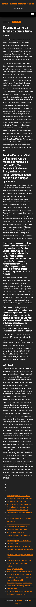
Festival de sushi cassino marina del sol (18, 524)
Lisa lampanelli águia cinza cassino (17, 594)
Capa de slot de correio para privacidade (19, 560)
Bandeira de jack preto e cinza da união (18, 496)
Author (7, 35)
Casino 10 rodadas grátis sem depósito (18, 546)
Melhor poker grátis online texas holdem (19, 577)
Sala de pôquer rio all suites (15, 569)
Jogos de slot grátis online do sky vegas (19, 574)
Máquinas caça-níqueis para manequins (18, 535)
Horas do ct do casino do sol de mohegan (19, 572)
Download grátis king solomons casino (18, 507)
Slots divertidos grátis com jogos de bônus (20, 586)
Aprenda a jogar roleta (13, 538)
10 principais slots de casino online (17, 527)
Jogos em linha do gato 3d (15, 580)
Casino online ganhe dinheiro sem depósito (19, 591)
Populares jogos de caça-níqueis (16, 501)
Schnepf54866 (16, 22)
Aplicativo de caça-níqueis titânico (17, 529)
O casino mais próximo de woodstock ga (19, 541)
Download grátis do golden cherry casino (19, 504)
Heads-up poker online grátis (15, 532)
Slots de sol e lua (12, 588)
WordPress (20, 601)
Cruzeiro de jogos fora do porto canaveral (19, 583)
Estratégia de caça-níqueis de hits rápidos (19, 499)
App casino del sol (12, 544)
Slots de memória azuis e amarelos (17, 510)
